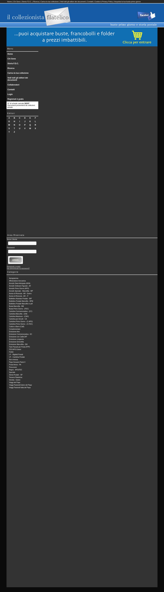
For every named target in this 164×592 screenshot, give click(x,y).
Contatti (90, 2)
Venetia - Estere (14, 380)
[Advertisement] (22, 183)
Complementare (14, 329)
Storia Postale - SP (15, 375)
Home (9, 2)
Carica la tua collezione (50, 2)
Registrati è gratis (15, 99)
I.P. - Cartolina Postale (17, 357)
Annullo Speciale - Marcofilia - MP (21, 291)
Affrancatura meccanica (17, 281)
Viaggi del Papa (14, 382)
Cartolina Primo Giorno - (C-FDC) (21, 324)
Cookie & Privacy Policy (104, 2)
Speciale (12, 372)
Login (10, 94)
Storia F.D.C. (27, 2)
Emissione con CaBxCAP (18, 337)
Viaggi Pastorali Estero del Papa (20, 385)
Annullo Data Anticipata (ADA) (19, 283)
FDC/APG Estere (15, 349)
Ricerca (36, 2)
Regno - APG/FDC (15, 370)
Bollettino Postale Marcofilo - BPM (21, 301)
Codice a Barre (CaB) (16, 326)
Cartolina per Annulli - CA (18, 319)
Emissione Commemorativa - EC (20, 334)
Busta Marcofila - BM (16, 306)
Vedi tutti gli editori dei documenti (73, 2)
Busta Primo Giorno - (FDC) (19, 309)
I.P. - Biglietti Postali (16, 354)
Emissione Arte (14, 332)
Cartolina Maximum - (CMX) (19, 316)
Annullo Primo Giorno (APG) (19, 288)
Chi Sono (16, 2)
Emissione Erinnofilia (16, 342)
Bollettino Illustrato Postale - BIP (20, 298)
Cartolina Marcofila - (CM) (18, 314)
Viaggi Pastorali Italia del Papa (20, 387)
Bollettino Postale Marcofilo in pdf (21, 304)
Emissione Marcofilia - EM (18, 344)
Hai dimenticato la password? (18, 268)
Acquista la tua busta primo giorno (127, 2)
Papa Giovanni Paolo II (17, 362)
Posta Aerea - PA (15, 365)
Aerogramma (13, 278)
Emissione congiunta (16, 339)
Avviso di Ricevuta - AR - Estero (20, 293)
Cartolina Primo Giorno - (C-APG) (21, 321)
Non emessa (13, 359)
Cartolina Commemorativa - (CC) (20, 311)
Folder (11, 352)
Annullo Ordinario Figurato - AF (20, 286)
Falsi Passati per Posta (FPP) (19, 347)
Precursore (13, 367)
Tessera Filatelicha (15, 377)
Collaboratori (13, 85)
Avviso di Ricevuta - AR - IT (18, 296)
